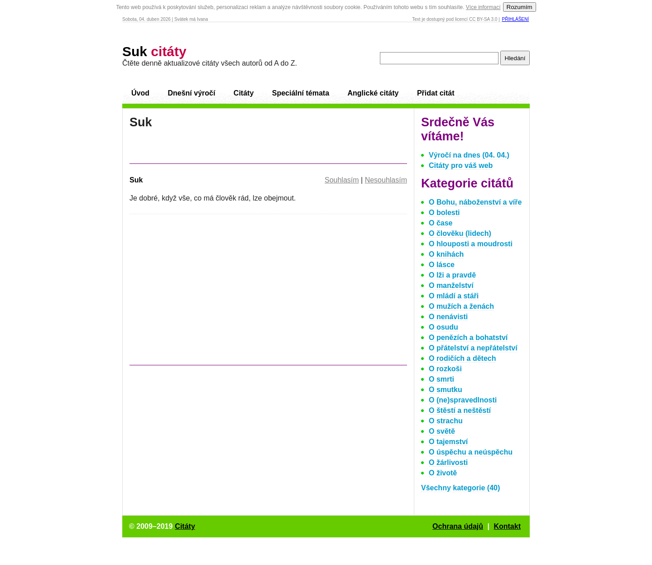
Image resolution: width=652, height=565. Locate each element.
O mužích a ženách (461, 306)
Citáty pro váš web (461, 165)
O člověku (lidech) (460, 233)
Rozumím (519, 7)
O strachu (446, 421)
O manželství (451, 285)
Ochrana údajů (457, 526)
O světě (442, 431)
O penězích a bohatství (468, 337)
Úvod (140, 93)
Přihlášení (515, 19)
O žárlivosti (448, 462)
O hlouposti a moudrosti (471, 244)
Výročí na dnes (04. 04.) (469, 155)
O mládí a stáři (454, 296)
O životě (443, 473)
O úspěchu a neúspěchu (471, 452)
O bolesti (444, 212)
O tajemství (448, 441)
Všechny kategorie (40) (460, 488)
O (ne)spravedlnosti (463, 400)
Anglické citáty (372, 93)
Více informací (483, 7)
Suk (154, 51)
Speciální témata (300, 93)
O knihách (446, 254)
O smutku (445, 389)
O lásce (442, 264)
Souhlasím (342, 180)
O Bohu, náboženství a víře (475, 202)
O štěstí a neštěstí (460, 410)
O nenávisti (448, 317)
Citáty (244, 93)
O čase (440, 223)
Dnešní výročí (191, 93)
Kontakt (507, 526)
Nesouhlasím (386, 180)
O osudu (443, 327)
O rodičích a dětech (462, 358)
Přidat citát (436, 93)
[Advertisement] (205, 293)
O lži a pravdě (452, 275)
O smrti (441, 379)
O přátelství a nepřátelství (473, 348)
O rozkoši (445, 369)
